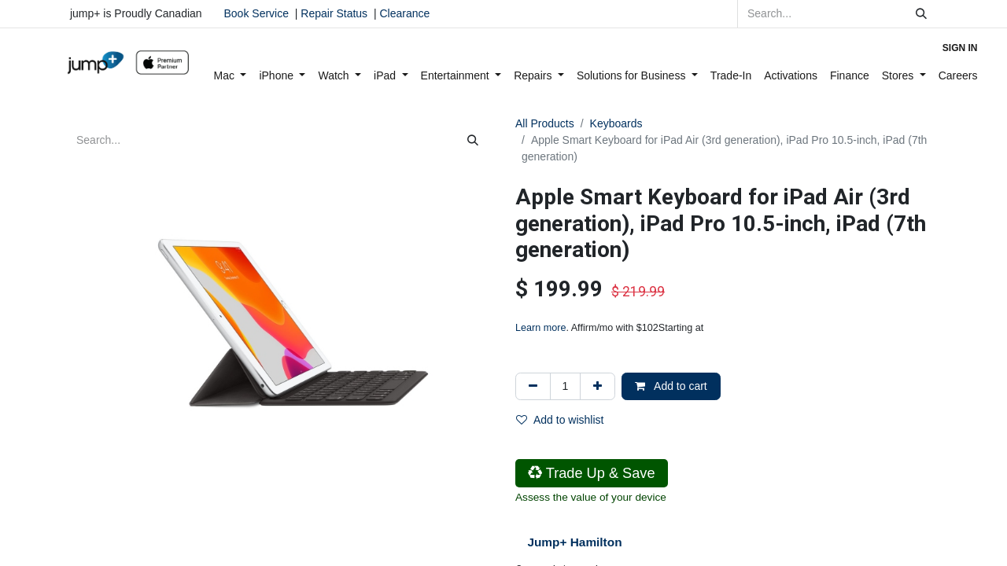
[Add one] (597, 386)
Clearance (404, 13)
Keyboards (616, 123)
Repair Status (334, 13)
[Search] (921, 14)
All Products (544, 123)
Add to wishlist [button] (559, 419)
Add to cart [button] (671, 386)
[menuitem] (230, 75)
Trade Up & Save (591, 473)
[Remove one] (533, 386)
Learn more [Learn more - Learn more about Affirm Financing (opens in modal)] (540, 327)
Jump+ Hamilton (574, 542)
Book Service (256, 13)
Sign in (960, 47)
